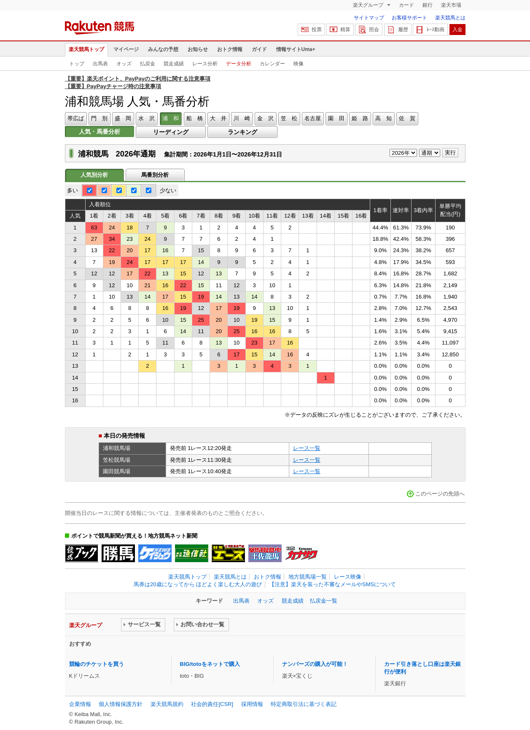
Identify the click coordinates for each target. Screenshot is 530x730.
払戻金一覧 (323, 601)
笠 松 (289, 118)
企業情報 (80, 704)
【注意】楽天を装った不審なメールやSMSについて (332, 584)
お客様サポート (409, 18)
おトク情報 (229, 49)
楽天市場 (451, 5)
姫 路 (360, 118)
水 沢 (146, 118)
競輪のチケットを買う (96, 664)
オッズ (124, 64)
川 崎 (242, 118)
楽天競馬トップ (86, 49)
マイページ (126, 49)
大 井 (218, 118)
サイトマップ (369, 18)
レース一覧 (306, 448)
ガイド (259, 49)
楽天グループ (369, 5)
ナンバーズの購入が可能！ (315, 664)
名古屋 (312, 118)
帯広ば (75, 118)
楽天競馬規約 (167, 704)
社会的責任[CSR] (212, 704)
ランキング (242, 132)
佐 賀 (407, 118)
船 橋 (194, 118)
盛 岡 (123, 118)
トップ (76, 64)
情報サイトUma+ (295, 49)
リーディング (170, 132)
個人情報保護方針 (121, 704)
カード (406, 5)
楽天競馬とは (450, 18)
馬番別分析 (155, 175)
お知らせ (198, 49)
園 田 (336, 118)
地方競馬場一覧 (307, 577)
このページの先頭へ (440, 493)
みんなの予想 (163, 49)
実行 (450, 152)
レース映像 (347, 577)
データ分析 (238, 64)
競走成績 (174, 64)
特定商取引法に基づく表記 (303, 704)
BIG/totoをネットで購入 (210, 664)
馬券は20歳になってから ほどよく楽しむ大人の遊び (198, 584)
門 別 (99, 118)
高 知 (383, 118)
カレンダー (272, 64)
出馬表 (100, 64)
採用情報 (252, 704)
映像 (298, 64)
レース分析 (205, 64)
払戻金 (147, 64)
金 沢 (265, 118)
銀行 (427, 5)
